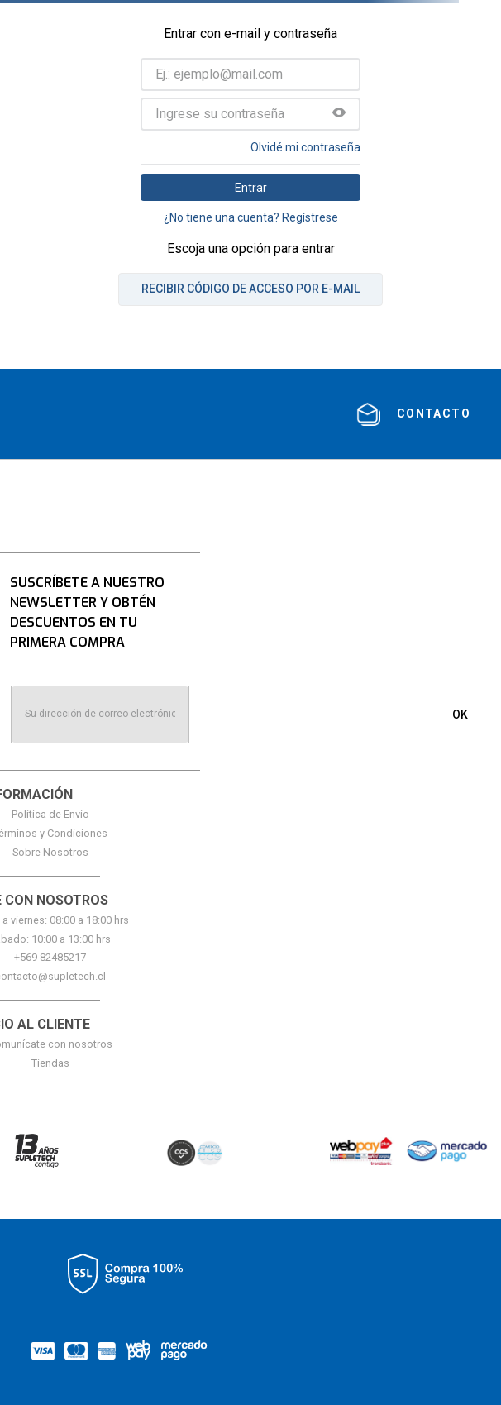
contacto (433, 413)
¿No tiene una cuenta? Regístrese (251, 217)
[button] (339, 114)
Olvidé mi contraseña (305, 147)
